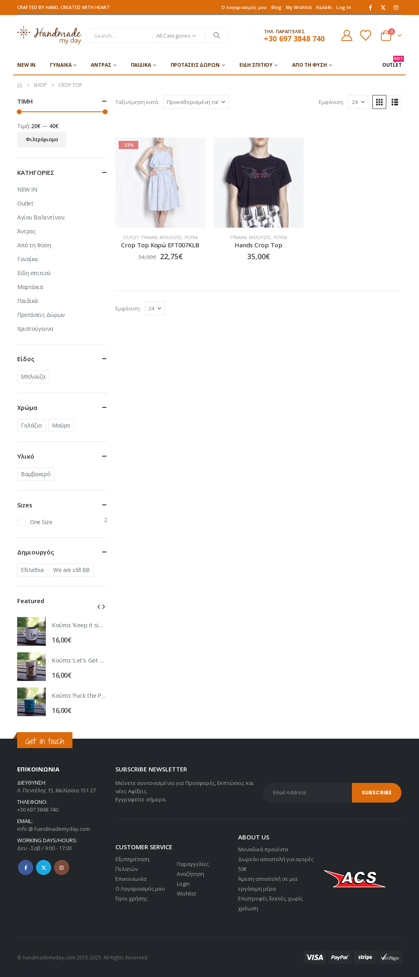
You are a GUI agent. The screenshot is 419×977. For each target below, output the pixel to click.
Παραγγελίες (193, 864)
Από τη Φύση (309, 64)
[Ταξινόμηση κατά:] (196, 102)
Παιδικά (141, 64)
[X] (383, 7)
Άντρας (101, 64)
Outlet (131, 237)
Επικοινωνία (130, 878)
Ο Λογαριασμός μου (140, 888)
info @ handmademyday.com (53, 828)
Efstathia (32, 570)
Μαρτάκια (30, 287)
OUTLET (392, 62)
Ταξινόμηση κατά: (137, 102)
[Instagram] (396, 7)
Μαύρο (61, 425)
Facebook (25, 867)
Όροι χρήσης (131, 898)
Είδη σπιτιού (256, 64)
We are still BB (71, 570)
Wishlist (186, 893)
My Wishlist (299, 7)
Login (183, 883)
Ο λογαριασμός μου (244, 7)
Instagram (61, 867)
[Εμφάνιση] (358, 102)
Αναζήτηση (190, 873)
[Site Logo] (49, 35)
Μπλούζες (171, 237)
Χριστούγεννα (35, 328)
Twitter (43, 867)
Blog (276, 7)
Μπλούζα (33, 376)
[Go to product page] (160, 183)
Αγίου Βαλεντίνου (40, 217)
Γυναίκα (60, 64)
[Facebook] (370, 7)
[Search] (216, 36)
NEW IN (26, 64)
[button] (379, 102)
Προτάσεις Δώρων (195, 64)
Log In (343, 7)
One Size (41, 522)
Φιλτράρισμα (42, 139)
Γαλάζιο (31, 425)
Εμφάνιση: (331, 102)
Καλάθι (324, 7)
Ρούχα (191, 237)
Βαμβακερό (35, 474)
